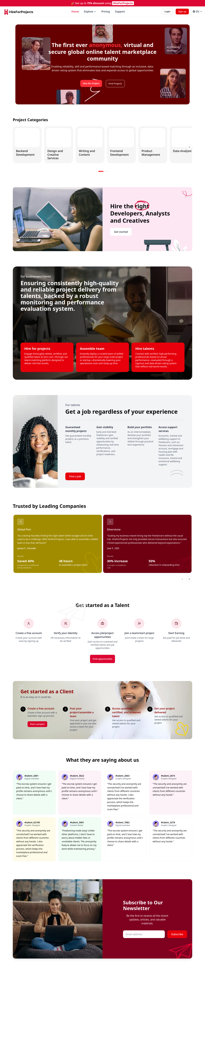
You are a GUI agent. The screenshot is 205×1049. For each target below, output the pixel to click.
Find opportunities (102, 658)
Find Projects (115, 83)
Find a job (75, 476)
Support (120, 11)
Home (75, 11)
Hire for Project (91, 83)
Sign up (182, 11)
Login (167, 11)
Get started (121, 232)
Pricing (105, 11)
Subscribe (177, 934)
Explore (90, 11)
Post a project (37, 724)
